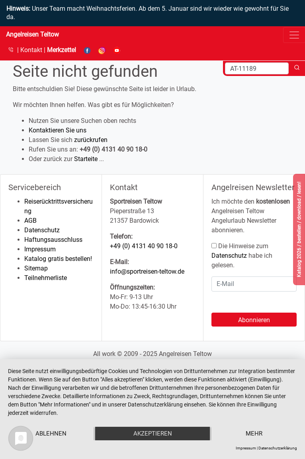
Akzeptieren (152, 433)
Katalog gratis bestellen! (58, 259)
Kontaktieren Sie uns (57, 130)
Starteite (86, 159)
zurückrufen (91, 140)
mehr (254, 433)
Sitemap (36, 268)
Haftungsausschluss (53, 239)
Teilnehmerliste (45, 278)
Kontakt (32, 50)
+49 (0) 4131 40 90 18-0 (144, 246)
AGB (30, 220)
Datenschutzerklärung (277, 448)
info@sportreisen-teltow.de (147, 271)
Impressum (40, 249)
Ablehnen (50, 433)
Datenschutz (42, 230)
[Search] (257, 68)
